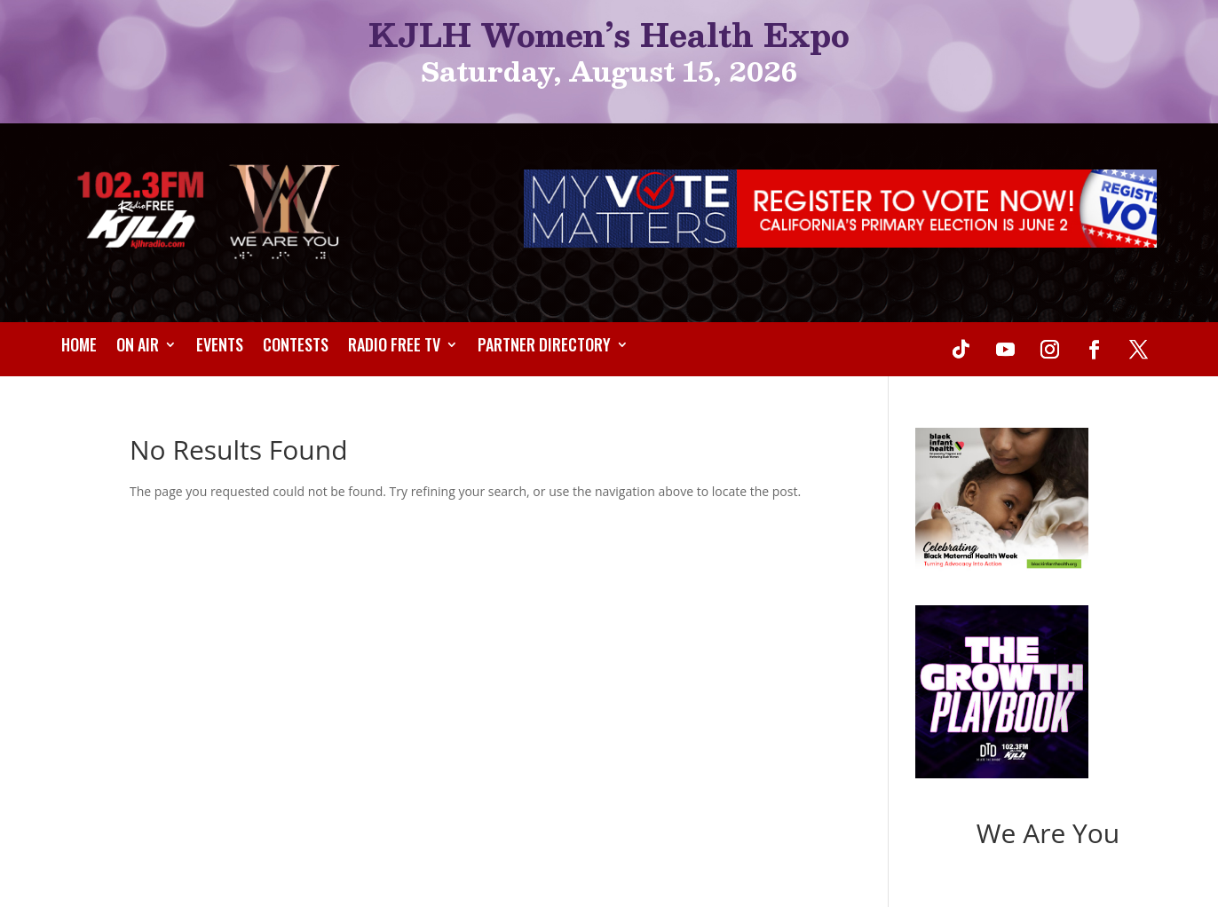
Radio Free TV (394, 347)
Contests (295, 347)
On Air (137, 347)
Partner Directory (544, 347)
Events (219, 347)
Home (79, 347)
